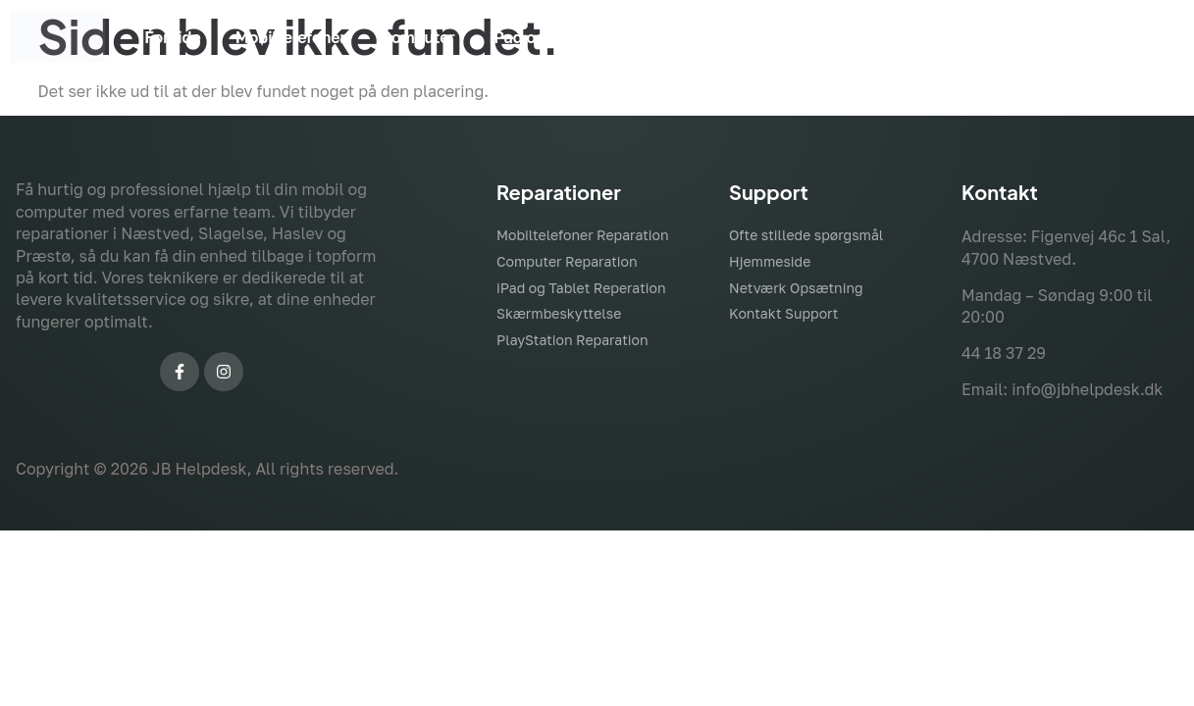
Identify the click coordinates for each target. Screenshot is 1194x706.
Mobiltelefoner (290, 37)
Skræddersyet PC (876, 37)
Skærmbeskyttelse (704, 37)
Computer (418, 37)
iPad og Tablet (543, 37)
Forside (172, 37)
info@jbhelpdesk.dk (1087, 389)
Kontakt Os (1019, 37)
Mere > (1121, 37)
